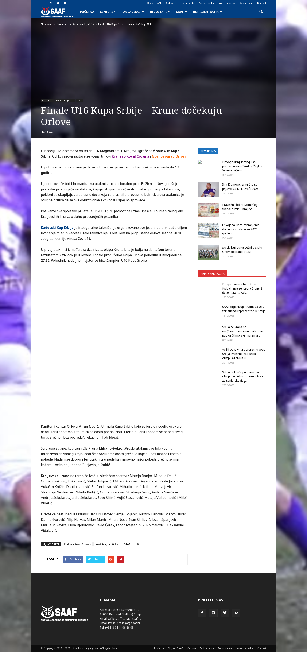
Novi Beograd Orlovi (107, 544)
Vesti (79, 100)
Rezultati (160, 12)
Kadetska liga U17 (65, 100)
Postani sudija (206, 2)
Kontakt (261, 2)
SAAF (181, 12)
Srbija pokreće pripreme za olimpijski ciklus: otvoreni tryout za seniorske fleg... (244, 376)
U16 (137, 544)
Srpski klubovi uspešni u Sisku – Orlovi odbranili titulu (243, 249)
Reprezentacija (207, 12)
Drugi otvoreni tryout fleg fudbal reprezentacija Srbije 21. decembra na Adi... (243, 288)
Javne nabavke (227, 2)
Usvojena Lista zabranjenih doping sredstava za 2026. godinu (240, 229)
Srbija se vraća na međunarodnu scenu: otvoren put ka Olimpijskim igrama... (242, 331)
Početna (87, 12)
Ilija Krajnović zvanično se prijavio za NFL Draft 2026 (240, 186)
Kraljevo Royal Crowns (77, 544)
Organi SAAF (154, 2)
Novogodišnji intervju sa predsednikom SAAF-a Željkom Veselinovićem (243, 166)
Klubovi (171, 2)
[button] (261, 12)
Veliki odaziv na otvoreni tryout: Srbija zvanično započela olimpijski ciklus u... (243, 354)
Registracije (246, 2)
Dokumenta (187, 2)
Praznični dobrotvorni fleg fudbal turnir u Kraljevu (239, 207)
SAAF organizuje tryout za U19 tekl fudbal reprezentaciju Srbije (243, 309)
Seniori (108, 12)
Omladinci (133, 12)
